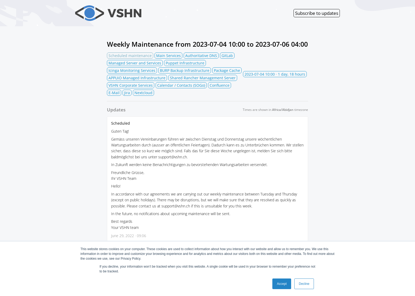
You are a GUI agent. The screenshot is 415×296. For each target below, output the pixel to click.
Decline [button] (304, 284)
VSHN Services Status (140, 13)
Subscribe (316, 13)
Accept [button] (282, 284)
